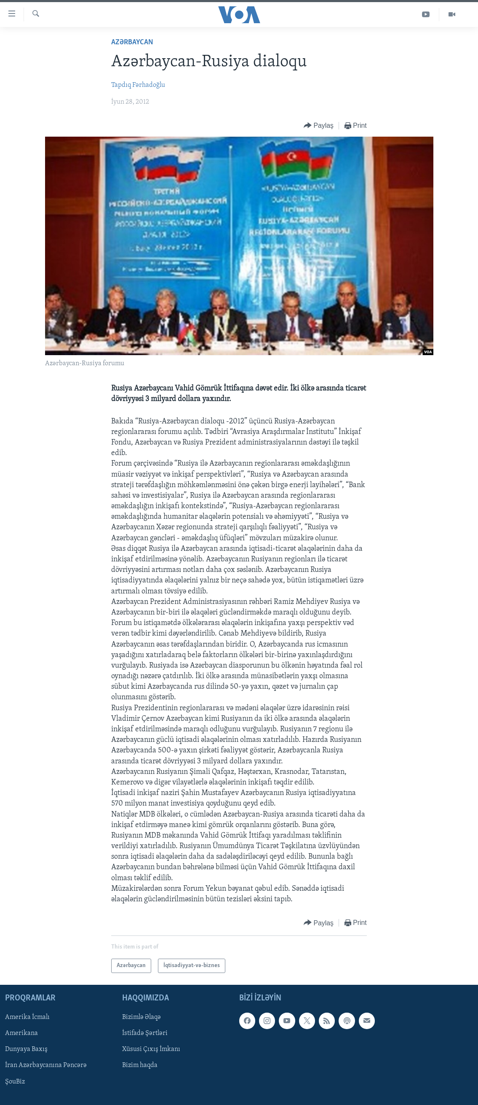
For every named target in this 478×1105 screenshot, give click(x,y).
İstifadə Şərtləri (145, 1033)
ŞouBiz (15, 1081)
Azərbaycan (132, 42)
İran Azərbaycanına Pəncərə (46, 1065)
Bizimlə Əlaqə (141, 1017)
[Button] (319, 126)
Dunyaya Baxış (26, 1049)
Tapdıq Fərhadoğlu (138, 85)
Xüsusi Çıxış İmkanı (151, 1049)
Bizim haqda (140, 1065)
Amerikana (21, 1033)
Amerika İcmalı (27, 1017)
